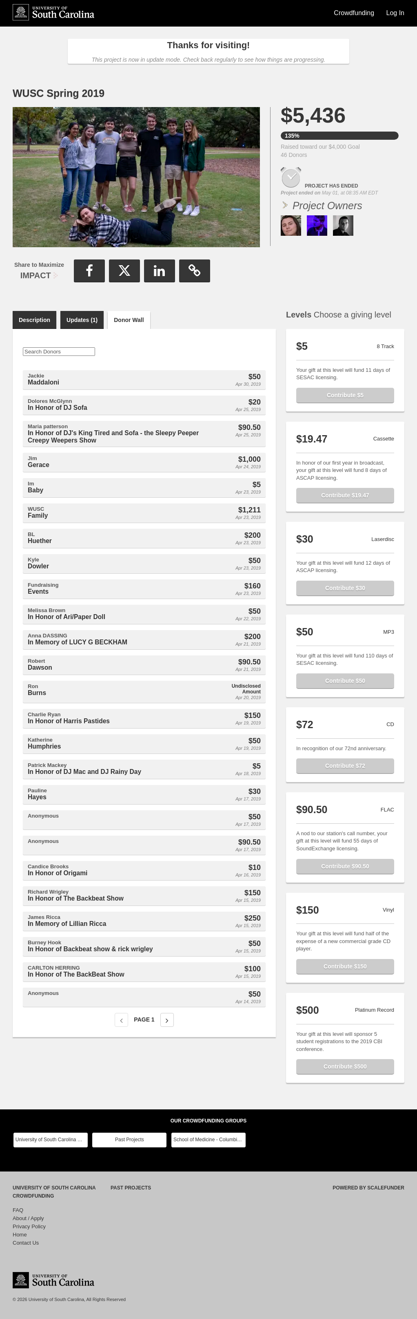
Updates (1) (82, 320)
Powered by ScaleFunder (368, 1188)
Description (34, 320)
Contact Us (26, 1243)
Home (20, 1235)
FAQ (18, 1210)
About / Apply (28, 1218)
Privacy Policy (29, 1226)
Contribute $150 (345, 966)
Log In (395, 12)
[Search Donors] (59, 351)
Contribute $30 (345, 588)
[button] (89, 270)
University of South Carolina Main (52, 1139)
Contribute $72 (345, 765)
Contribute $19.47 (345, 495)
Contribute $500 (345, 1066)
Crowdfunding (355, 12)
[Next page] (167, 1020)
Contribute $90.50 (345, 866)
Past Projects (129, 1139)
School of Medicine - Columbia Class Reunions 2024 (209, 1139)
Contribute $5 (345, 395)
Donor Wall (129, 320)
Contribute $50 (345, 680)
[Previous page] (121, 1020)
